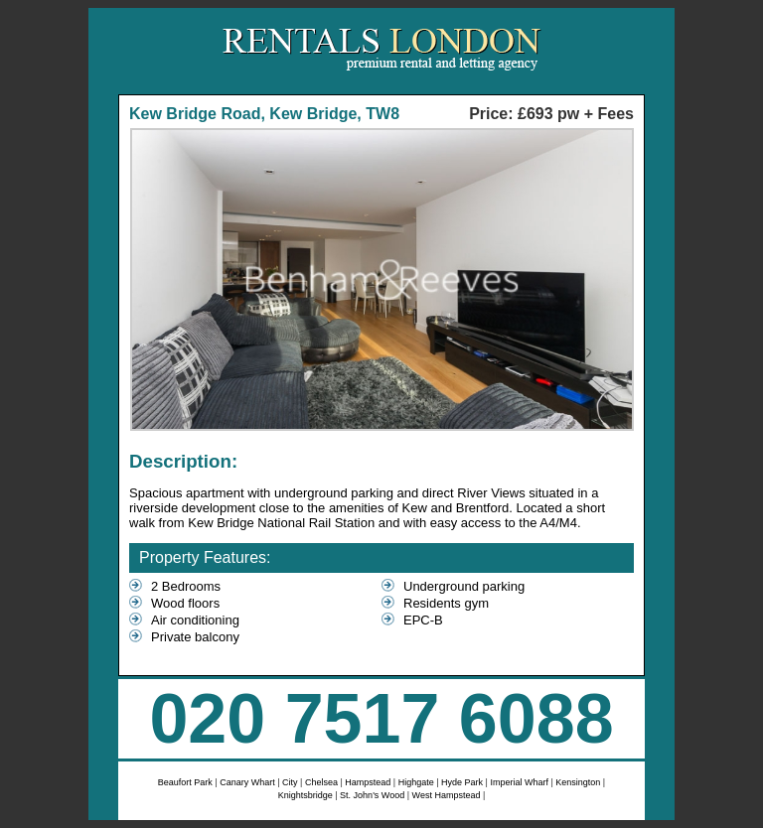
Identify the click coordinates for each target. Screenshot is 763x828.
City (290, 782)
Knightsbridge (307, 795)
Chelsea (323, 782)
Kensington (579, 782)
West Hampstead (446, 795)
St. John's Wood (373, 795)
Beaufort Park (187, 782)
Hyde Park (463, 782)
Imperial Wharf (519, 782)
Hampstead (369, 782)
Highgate (416, 782)
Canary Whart (247, 782)
